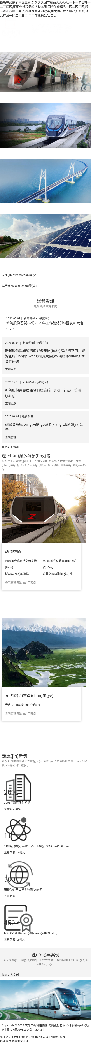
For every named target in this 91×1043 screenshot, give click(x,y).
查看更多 (10, 582)
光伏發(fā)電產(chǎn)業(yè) (29, 695)
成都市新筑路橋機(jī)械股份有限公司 (48, 1025)
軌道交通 (13, 551)
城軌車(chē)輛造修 (17, 574)
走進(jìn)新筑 (14, 756)
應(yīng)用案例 (26, 582)
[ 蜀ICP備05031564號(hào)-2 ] (24, 1029)
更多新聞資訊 (10, 447)
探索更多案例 (10, 975)
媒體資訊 (45, 301)
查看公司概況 (12, 809)
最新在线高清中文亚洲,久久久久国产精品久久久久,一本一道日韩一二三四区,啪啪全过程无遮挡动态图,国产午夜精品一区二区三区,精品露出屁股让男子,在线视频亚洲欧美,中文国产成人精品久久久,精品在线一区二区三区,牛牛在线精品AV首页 (45, 9)
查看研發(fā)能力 (14, 852)
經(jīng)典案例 (46, 954)
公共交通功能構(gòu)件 (57, 574)
